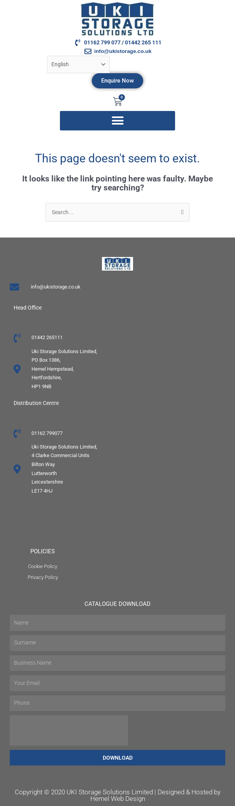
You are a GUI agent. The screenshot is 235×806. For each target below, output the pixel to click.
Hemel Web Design (117, 798)
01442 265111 (47, 337)
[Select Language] (78, 64)
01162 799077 (47, 433)
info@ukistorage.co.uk (56, 287)
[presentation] (69, 730)
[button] (117, 120)
